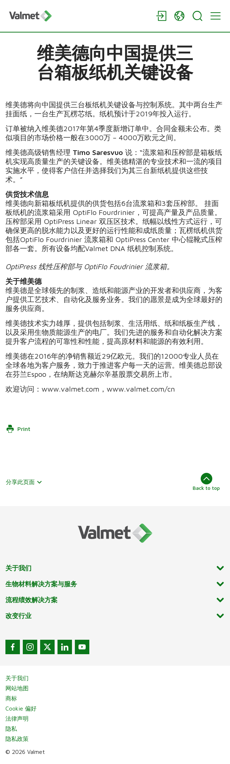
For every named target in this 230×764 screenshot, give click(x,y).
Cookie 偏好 (21, 708)
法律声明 (17, 718)
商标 (11, 698)
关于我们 (17, 678)
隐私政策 (17, 738)
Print (18, 428)
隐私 (11, 728)
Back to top (206, 482)
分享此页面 (24, 482)
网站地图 (17, 688)
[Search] (197, 16)
